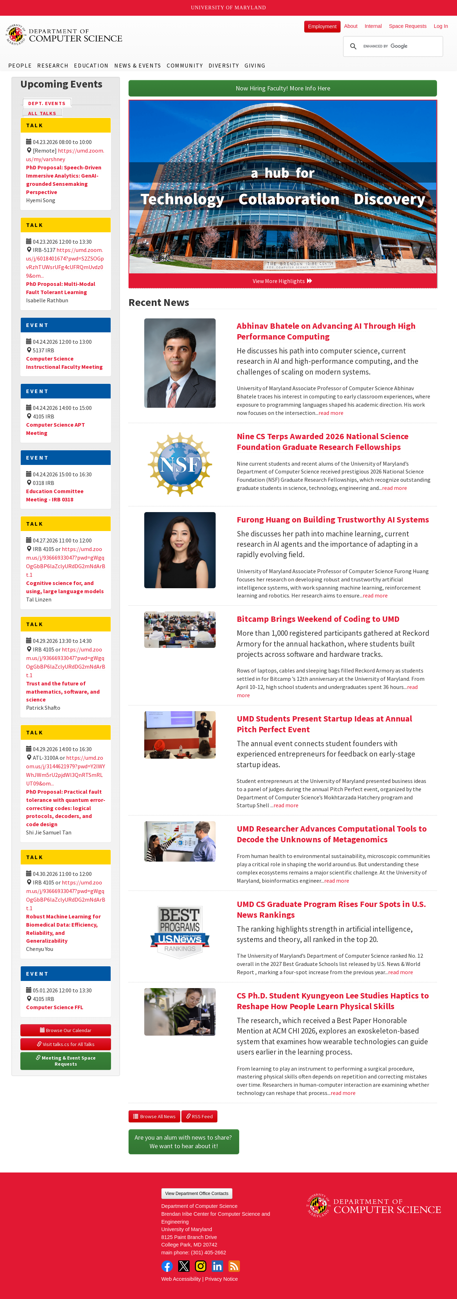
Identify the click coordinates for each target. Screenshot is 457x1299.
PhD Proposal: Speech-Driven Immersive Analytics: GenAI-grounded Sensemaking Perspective (63, 179)
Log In (441, 26)
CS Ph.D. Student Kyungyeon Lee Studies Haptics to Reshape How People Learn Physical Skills (333, 1001)
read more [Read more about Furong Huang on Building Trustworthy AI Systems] (375, 595)
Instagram (200, 1266)
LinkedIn (217, 1266)
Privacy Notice (221, 1279)
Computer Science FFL (54, 1007)
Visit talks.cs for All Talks (66, 1044)
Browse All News (154, 1116)
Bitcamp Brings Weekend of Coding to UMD (318, 618)
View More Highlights (283, 280)
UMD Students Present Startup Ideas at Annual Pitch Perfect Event (324, 724)
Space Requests (408, 26)
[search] (392, 46)
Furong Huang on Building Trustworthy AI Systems (333, 519)
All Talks (42, 113)
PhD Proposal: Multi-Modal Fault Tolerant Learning (60, 288)
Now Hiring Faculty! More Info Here (283, 88)
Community (185, 65)
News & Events (137, 65)
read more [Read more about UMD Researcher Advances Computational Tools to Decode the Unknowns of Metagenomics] (336, 880)
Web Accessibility (181, 1279)
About (351, 26)
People (20, 65)
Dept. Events (50, 102)
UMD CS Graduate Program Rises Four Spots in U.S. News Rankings (331, 909)
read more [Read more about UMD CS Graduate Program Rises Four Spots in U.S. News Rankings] (400, 972)
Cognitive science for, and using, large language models (65, 587)
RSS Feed (199, 1116)
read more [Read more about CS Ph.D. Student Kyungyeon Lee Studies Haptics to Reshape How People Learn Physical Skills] (343, 1092)
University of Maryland (228, 7)
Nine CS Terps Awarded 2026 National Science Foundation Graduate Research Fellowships (322, 441)
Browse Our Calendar (65, 1030)
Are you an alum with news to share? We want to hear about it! (184, 1141)
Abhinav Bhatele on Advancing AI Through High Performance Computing (326, 331)
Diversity (224, 65)
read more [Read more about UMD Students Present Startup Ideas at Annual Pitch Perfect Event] (285, 805)
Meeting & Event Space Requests (66, 1061)
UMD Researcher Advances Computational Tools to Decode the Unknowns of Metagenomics (332, 834)
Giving (255, 65)
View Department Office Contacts (196, 1193)
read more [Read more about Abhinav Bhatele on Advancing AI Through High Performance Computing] (330, 412)
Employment (322, 26)
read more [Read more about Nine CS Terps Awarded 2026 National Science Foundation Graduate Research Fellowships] (394, 487)
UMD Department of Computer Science (64, 34)
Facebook (167, 1266)
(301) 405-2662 (208, 1252)
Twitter (184, 1266)
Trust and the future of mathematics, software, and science (63, 691)
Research (53, 65)
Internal (373, 26)
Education (91, 65)
